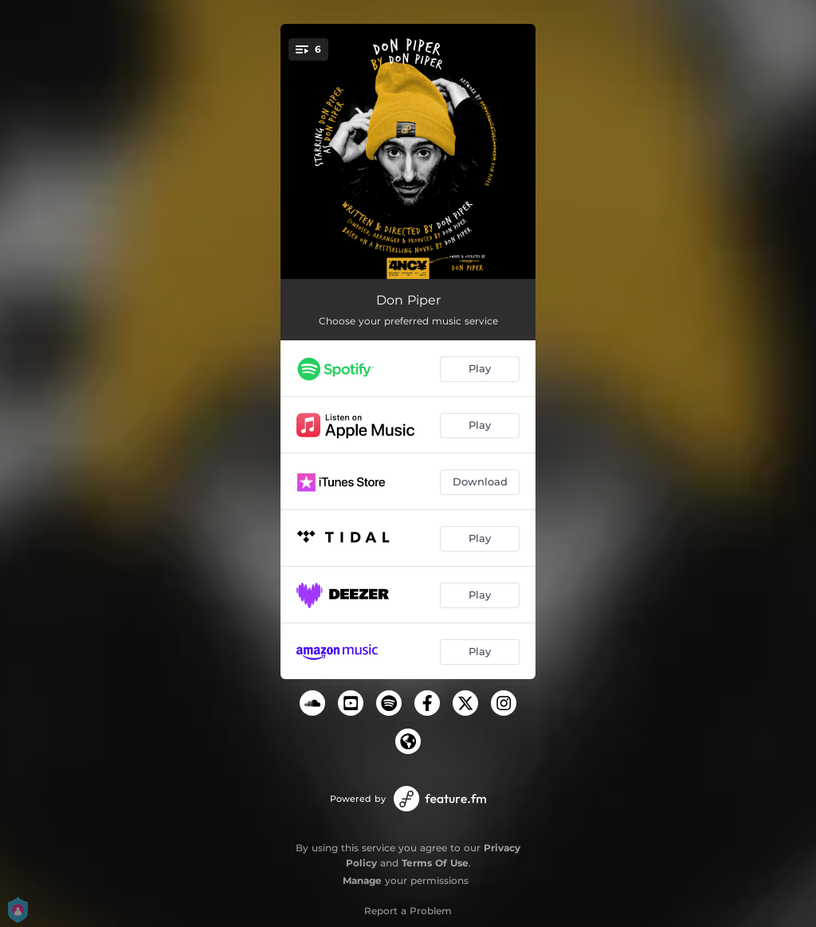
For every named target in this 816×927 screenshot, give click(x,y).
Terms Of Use (435, 863)
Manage (362, 880)
